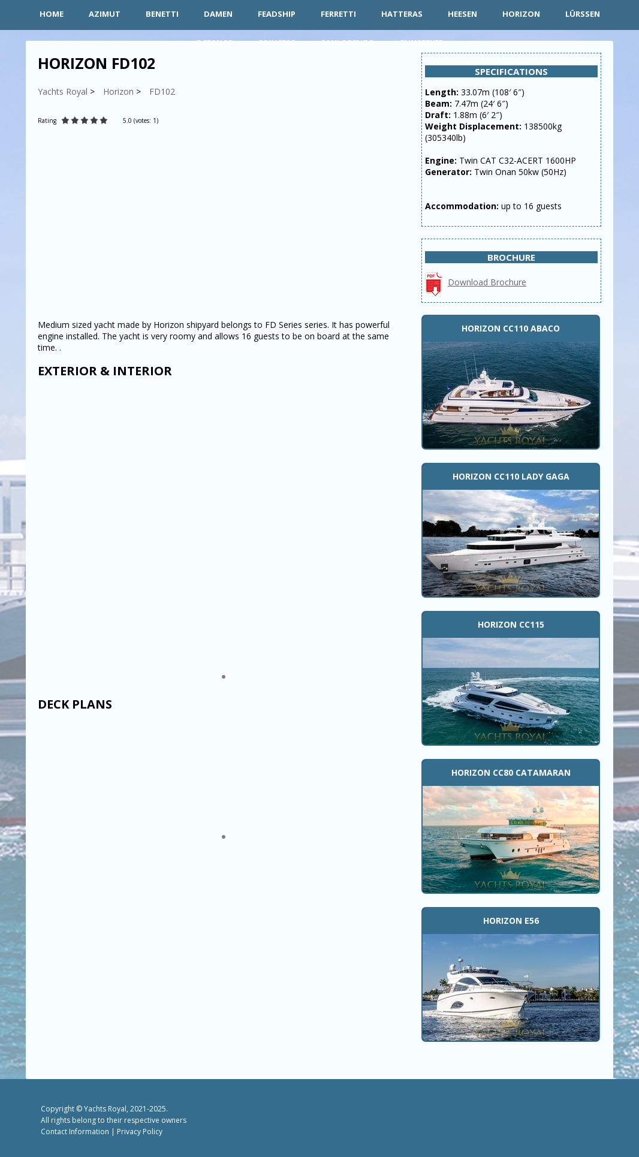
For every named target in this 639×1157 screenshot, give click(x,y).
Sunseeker (422, 42)
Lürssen (582, 13)
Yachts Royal (105, 1109)
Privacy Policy (139, 1131)
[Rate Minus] (186, 120)
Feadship (277, 13)
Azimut (104, 13)
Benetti (162, 13)
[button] (223, 677)
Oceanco (214, 42)
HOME (52, 13)
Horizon (521, 13)
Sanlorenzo (348, 42)
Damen (218, 13)
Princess (277, 42)
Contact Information (75, 1131)
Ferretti (338, 13)
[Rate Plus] (169, 120)
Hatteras (402, 13)
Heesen (462, 13)
